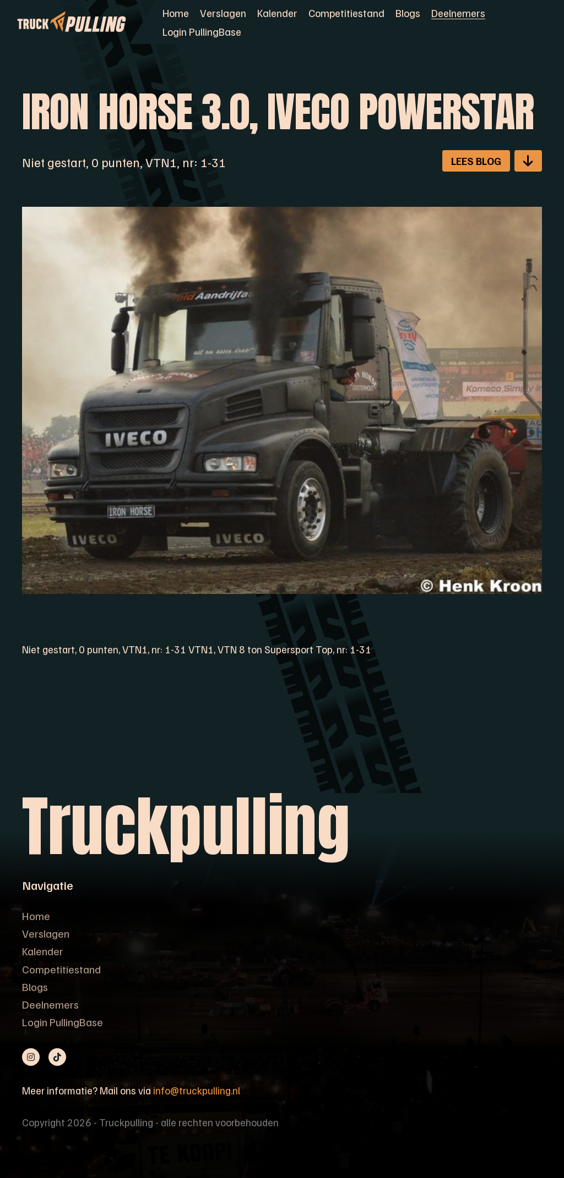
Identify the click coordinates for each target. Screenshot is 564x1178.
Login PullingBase (201, 31)
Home (175, 12)
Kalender (277, 12)
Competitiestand (346, 12)
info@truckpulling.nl (196, 1090)
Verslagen (223, 12)
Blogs (407, 12)
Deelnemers (458, 12)
